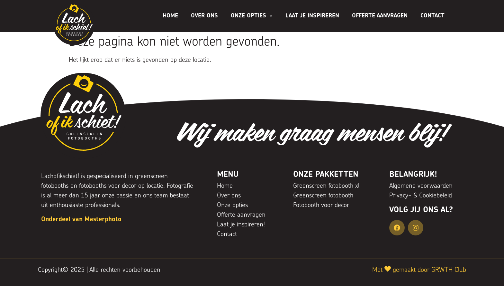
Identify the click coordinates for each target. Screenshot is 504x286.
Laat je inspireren (312, 16)
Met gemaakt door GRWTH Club (419, 270)
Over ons (204, 16)
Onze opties (252, 16)
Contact (432, 16)
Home (170, 16)
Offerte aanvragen (380, 16)
